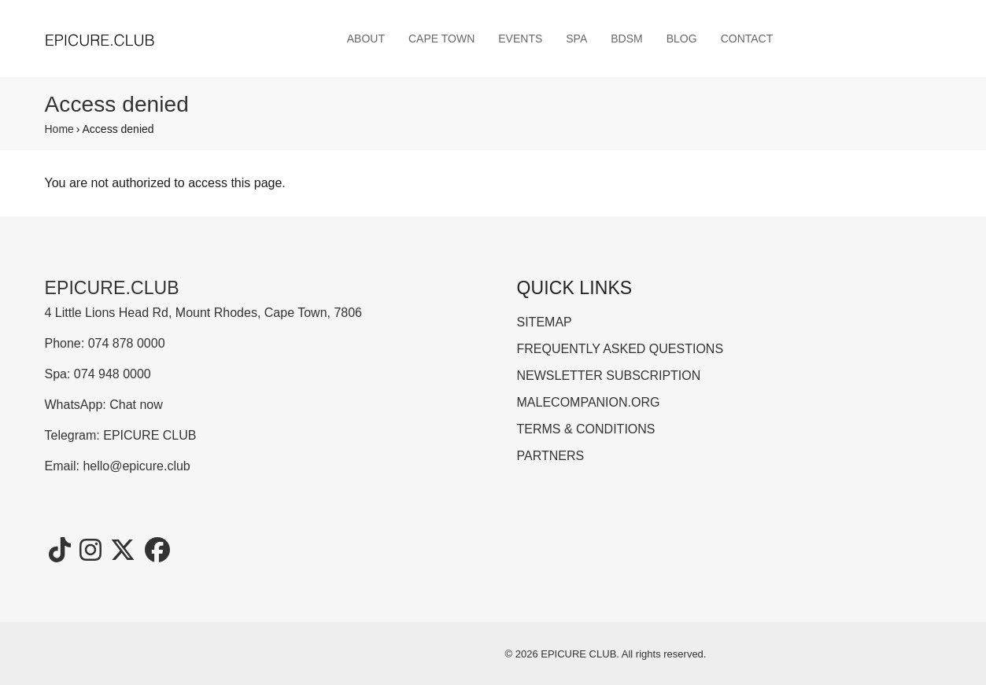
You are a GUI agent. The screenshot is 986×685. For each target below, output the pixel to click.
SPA (576, 38)
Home (59, 129)
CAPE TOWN (441, 38)
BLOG (682, 38)
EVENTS (520, 38)
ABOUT (366, 38)
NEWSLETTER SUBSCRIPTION (609, 375)
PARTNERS (551, 455)
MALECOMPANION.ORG (588, 402)
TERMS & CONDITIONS (586, 429)
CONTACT (747, 38)
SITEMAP (544, 322)
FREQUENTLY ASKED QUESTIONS (620, 348)
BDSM (626, 38)
